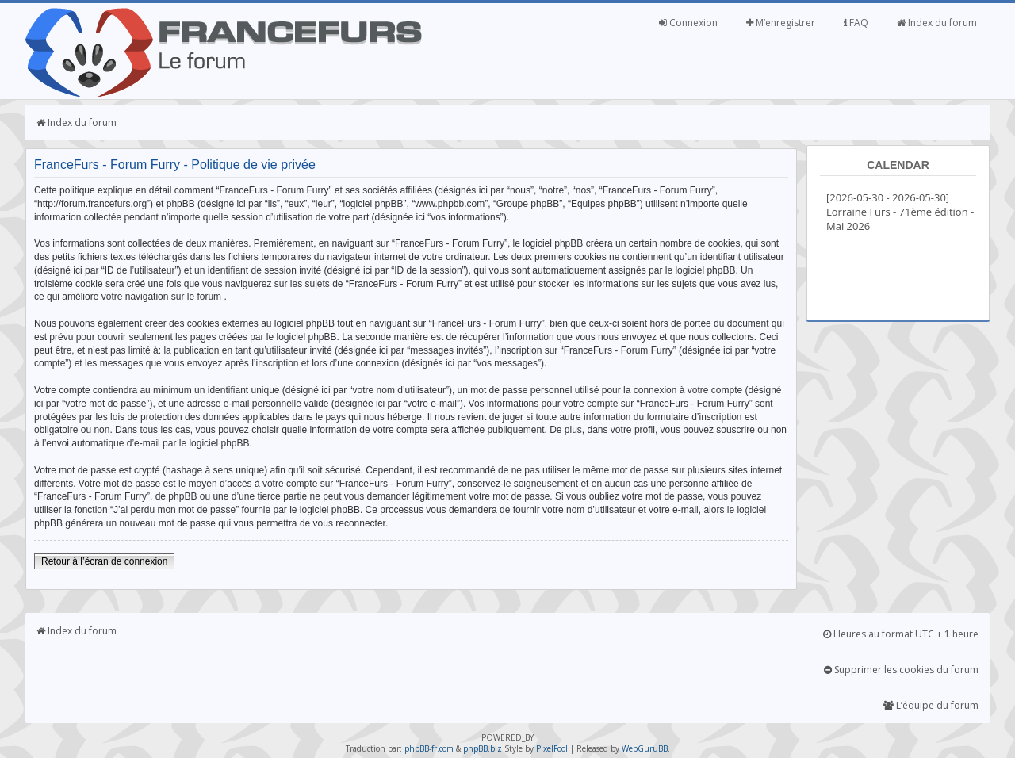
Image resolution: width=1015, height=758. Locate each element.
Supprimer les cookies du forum (901, 669)
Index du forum (937, 22)
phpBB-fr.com (429, 748)
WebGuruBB (645, 748)
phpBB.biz (482, 748)
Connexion (688, 22)
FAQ (856, 22)
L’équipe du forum (931, 705)
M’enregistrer (780, 22)
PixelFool (552, 748)
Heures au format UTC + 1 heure (901, 634)
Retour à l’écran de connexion (104, 561)
